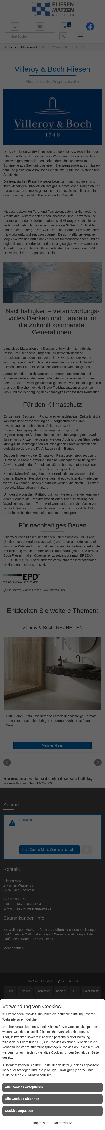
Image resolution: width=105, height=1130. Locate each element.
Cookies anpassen (19, 1111)
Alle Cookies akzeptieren (24, 1087)
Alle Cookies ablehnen (22, 1099)
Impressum (41, 1123)
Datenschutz (63, 1123)
